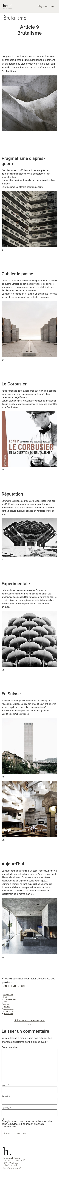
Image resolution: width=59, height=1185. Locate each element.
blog (40, 6)
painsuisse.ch (9, 1009)
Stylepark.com (8, 995)
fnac (5, 1002)
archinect (7, 1006)
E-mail (6, 1096)
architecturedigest (10, 999)
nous (45, 6)
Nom (5, 1085)
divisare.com (8, 1014)
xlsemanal (6, 1004)
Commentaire (10, 1047)
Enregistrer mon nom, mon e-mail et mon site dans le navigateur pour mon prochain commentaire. (27, 1124)
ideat (5, 997)
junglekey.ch (9, 1011)
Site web (6, 1108)
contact (52, 6)
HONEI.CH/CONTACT (13, 986)
